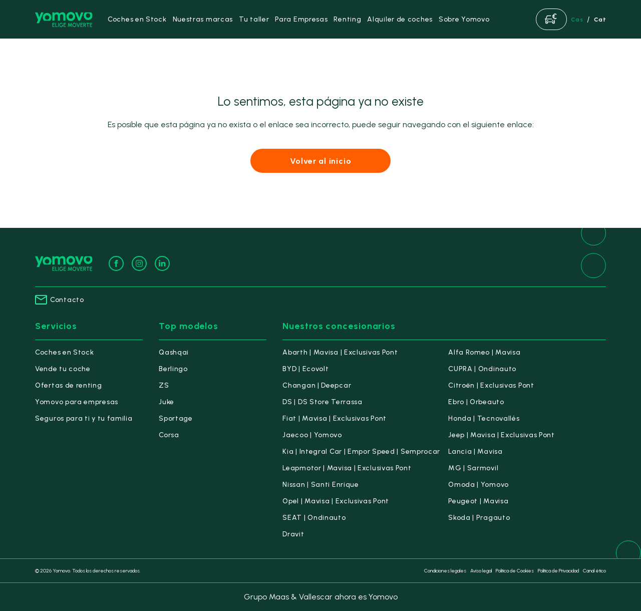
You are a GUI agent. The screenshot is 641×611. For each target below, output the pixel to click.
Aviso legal (481, 570)
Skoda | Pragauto (479, 517)
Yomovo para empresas (76, 402)
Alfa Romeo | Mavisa (484, 352)
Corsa (169, 435)
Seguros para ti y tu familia (84, 418)
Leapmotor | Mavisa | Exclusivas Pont (346, 468)
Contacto (59, 299)
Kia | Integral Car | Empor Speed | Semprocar (361, 451)
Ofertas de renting (68, 385)
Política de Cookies (515, 570)
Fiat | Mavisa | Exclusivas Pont (334, 418)
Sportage (176, 418)
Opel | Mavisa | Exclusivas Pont (335, 501)
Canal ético (594, 570)
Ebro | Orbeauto (476, 402)
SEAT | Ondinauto (314, 517)
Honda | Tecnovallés (483, 418)
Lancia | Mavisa (475, 451)
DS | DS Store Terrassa (322, 402)
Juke (166, 402)
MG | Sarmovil (473, 468)
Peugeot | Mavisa (478, 501)
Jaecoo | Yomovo (312, 435)
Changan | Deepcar (316, 385)
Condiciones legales (445, 570)
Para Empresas (301, 19)
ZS (164, 385)
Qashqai (174, 352)
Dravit (293, 534)
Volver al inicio (321, 161)
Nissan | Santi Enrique (320, 484)
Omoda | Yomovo (478, 484)
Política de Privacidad (558, 570)
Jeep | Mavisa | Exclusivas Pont (501, 435)
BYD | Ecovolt (305, 369)
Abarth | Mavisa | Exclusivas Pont (340, 352)
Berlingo (173, 369)
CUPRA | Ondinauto (482, 369)
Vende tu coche (63, 369)
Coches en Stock (64, 352)
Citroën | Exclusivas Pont (491, 385)
